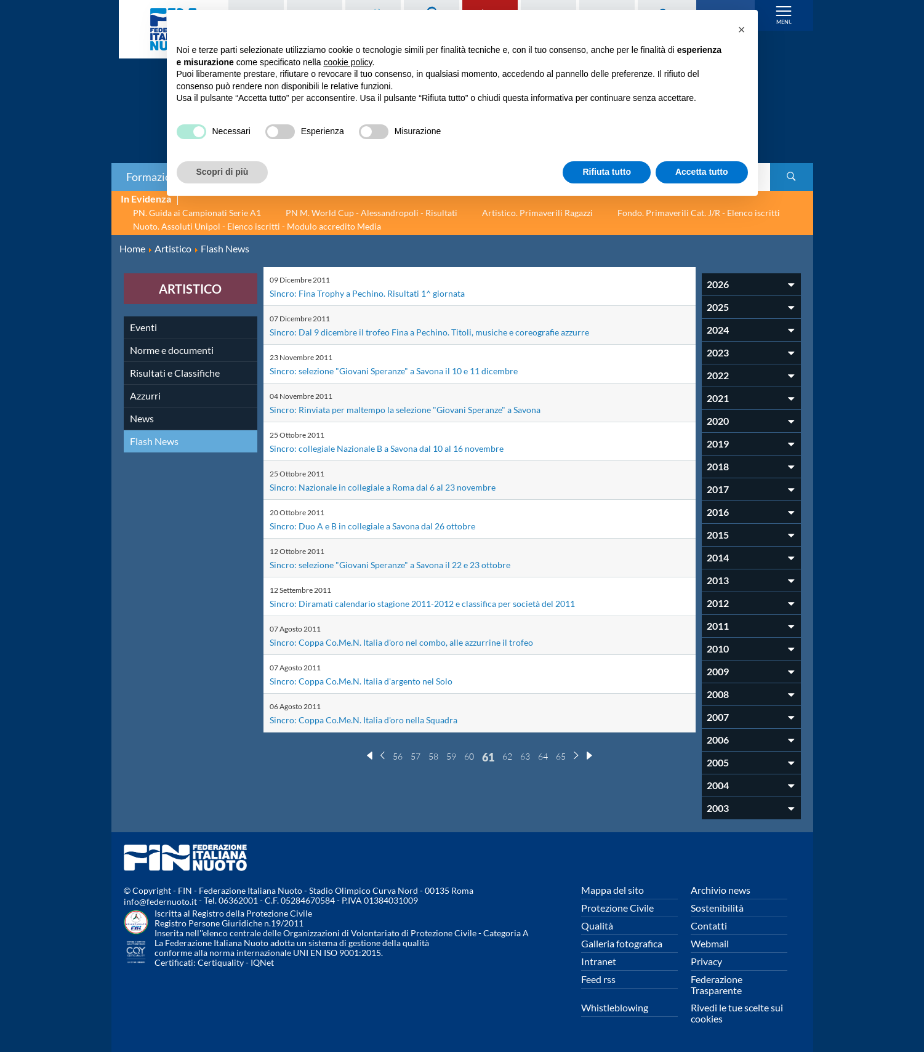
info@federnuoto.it (160, 901)
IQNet (262, 962)
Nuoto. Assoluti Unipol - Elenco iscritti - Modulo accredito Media (257, 226)
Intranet (598, 961)
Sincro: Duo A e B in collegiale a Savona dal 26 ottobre (382, 525)
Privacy (706, 961)
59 (451, 756)
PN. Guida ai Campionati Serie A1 (197, 212)
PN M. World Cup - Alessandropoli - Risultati (371, 212)
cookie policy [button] (347, 62)
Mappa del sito (612, 890)
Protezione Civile (617, 907)
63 (525, 756)
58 (433, 756)
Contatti (709, 925)
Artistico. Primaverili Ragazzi (537, 212)
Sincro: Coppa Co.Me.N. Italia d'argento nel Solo (370, 680)
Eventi (143, 327)
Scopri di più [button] (222, 172)
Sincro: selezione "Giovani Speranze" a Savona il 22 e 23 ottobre (403, 564)
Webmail (710, 943)
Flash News (154, 441)
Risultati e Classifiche (175, 373)
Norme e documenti (172, 350)
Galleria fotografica (621, 943)
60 (469, 756)
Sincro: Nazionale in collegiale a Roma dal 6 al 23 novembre (393, 486)
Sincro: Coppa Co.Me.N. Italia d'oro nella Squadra (373, 719)
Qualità (597, 925)
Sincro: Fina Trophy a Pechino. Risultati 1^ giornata (377, 293)
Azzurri (145, 395)
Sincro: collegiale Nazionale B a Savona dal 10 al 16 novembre (398, 448)
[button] (742, 29)
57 (415, 756)
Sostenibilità (717, 907)
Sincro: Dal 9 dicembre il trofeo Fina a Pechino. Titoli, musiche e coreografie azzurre (443, 331)
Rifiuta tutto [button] (606, 172)
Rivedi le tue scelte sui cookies (737, 1013)
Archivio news (720, 890)
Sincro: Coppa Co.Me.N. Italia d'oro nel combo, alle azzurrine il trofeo (414, 642)
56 (398, 756)
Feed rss (598, 979)
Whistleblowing (614, 1007)
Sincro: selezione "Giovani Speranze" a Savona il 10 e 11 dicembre (406, 370)
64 (543, 756)
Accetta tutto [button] (701, 172)
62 (507, 756)
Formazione (154, 176)
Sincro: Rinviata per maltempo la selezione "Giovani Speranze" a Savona (419, 409)
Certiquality (221, 962)
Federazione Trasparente (716, 984)
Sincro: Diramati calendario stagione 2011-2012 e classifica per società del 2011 (437, 603)
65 (561, 756)
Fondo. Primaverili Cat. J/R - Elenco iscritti (698, 212)
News (142, 418)
